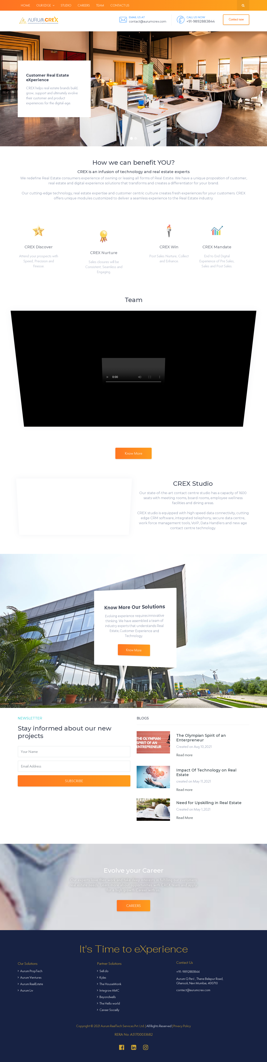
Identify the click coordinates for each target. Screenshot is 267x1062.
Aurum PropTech (30, 971)
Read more (184, 755)
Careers (84, 5)
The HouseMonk (109, 984)
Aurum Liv (25, 990)
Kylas (101, 977)
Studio (66, 5)
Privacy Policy (182, 1026)
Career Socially (108, 1010)
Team (100, 5)
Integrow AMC (108, 990)
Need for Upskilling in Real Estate (209, 803)
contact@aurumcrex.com (193, 990)
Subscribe (74, 781)
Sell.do (102, 971)
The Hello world (108, 1003)
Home (25, 5)
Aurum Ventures (30, 977)
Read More (184, 817)
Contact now (236, 19)
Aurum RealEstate (30, 984)
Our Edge (45, 5)
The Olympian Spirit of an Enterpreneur (201, 737)
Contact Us (119, 5)
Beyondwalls (106, 997)
